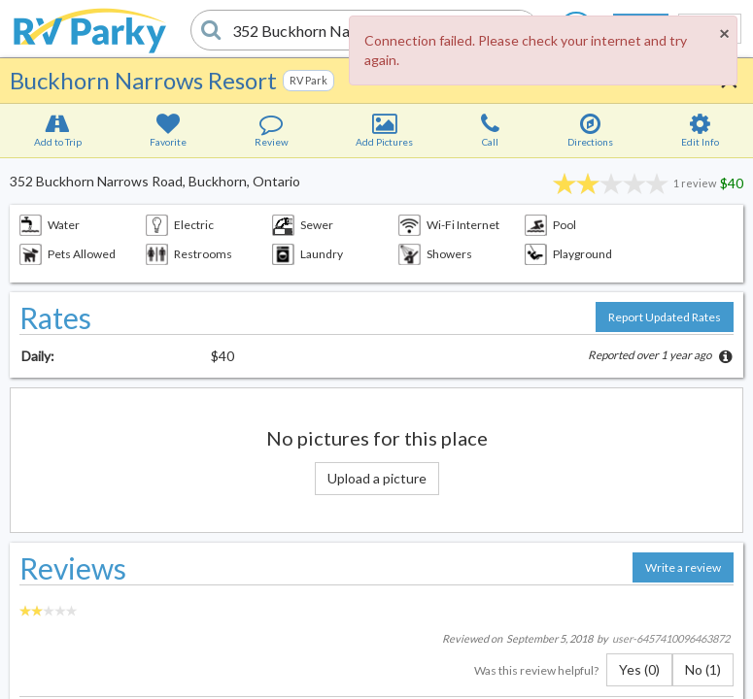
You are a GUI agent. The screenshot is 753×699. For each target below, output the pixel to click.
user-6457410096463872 (671, 638)
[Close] (723, 33)
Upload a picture (377, 478)
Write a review (683, 567)
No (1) (703, 669)
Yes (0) (639, 669)
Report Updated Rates (664, 317)
